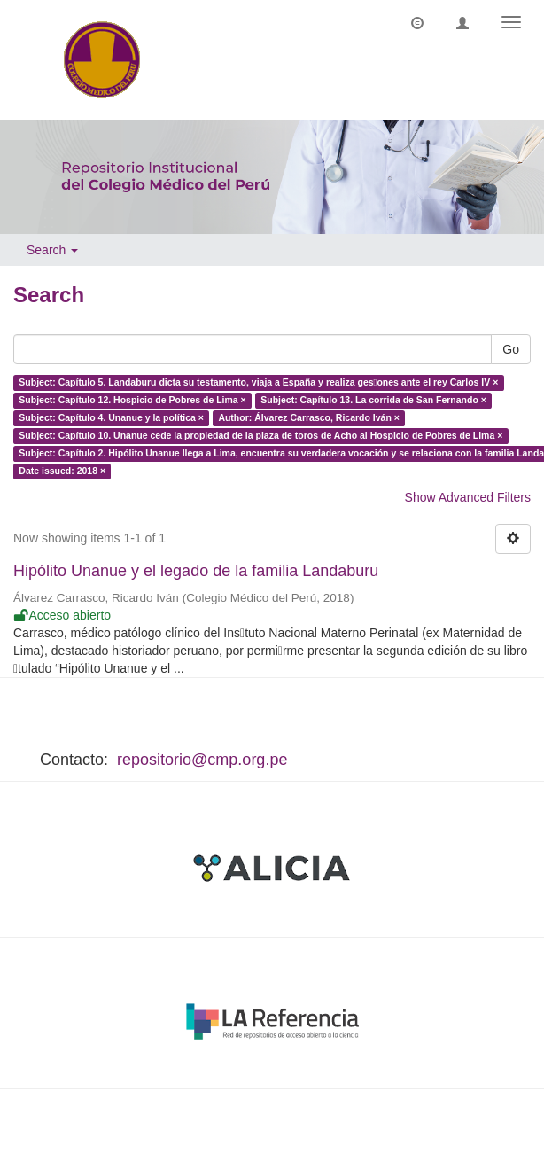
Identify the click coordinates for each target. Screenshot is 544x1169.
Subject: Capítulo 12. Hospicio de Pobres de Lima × (132, 400)
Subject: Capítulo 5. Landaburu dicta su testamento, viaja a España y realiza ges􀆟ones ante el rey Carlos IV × (258, 383)
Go (510, 349)
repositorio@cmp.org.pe (202, 759)
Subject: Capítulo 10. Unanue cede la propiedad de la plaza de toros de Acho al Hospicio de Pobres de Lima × (260, 436)
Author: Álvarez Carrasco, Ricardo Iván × (309, 418)
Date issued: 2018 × (62, 471)
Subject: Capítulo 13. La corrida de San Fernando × (373, 400)
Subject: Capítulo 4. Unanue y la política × (111, 418)
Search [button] (52, 250)
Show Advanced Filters (468, 497)
